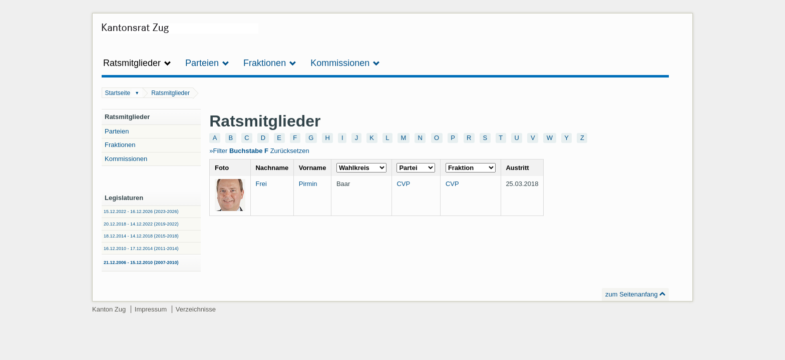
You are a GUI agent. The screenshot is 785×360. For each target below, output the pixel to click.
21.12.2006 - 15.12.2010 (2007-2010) (141, 262)
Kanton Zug (109, 309)
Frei (260, 184)
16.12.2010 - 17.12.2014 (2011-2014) (141, 248)
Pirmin (308, 184)
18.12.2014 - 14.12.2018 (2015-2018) (141, 236)
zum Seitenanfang (631, 294)
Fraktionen (120, 144)
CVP (403, 184)
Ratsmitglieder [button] (137, 63)
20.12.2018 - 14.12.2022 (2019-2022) (141, 224)
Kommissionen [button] (345, 63)
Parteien (117, 131)
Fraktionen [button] (269, 63)
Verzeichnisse (196, 309)
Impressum (151, 309)
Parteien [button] (207, 63)
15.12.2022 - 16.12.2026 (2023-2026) (141, 211)
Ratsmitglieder (170, 93)
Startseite (118, 93)
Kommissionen (126, 158)
